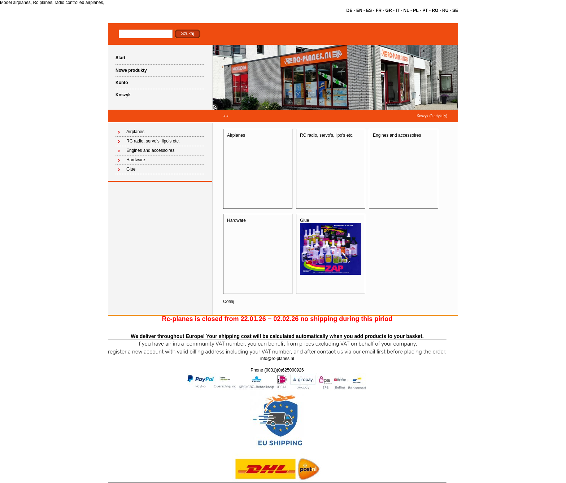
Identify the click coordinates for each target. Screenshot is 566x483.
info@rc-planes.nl (277, 358)
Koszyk (123, 94)
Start (120, 57)
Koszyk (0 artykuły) (432, 116)
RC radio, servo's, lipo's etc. (153, 141)
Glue (130, 169)
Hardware (135, 159)
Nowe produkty (131, 70)
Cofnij (228, 301)
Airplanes (135, 131)
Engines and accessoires (150, 150)
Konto (122, 82)
